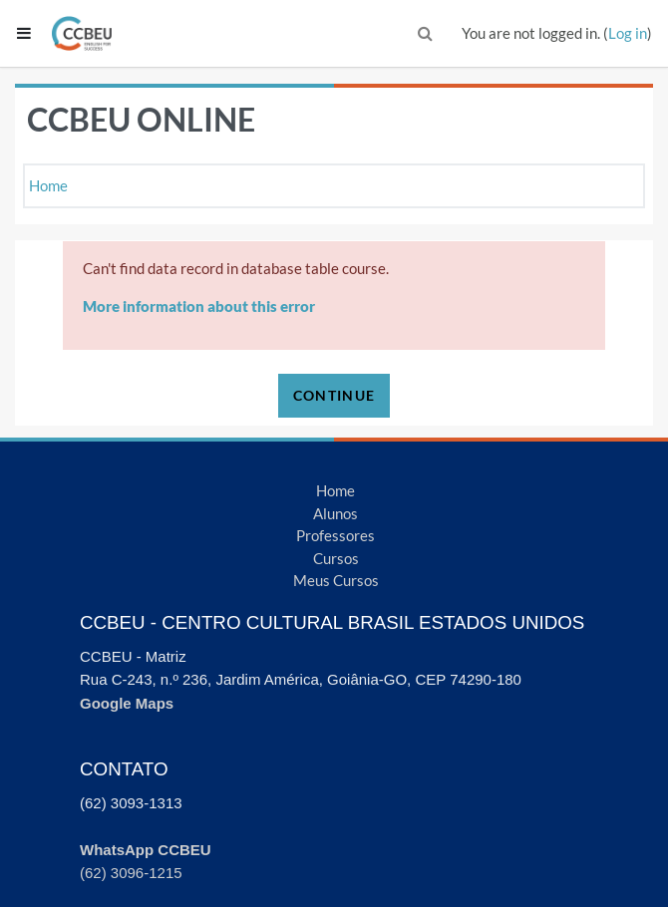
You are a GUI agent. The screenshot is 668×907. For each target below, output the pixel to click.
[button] (426, 33)
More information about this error (199, 306)
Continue (334, 395)
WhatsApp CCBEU (145, 849)
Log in (627, 33)
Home (48, 185)
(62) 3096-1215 (131, 872)
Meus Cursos (336, 580)
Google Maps (126, 703)
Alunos (335, 513)
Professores (335, 535)
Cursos (336, 558)
